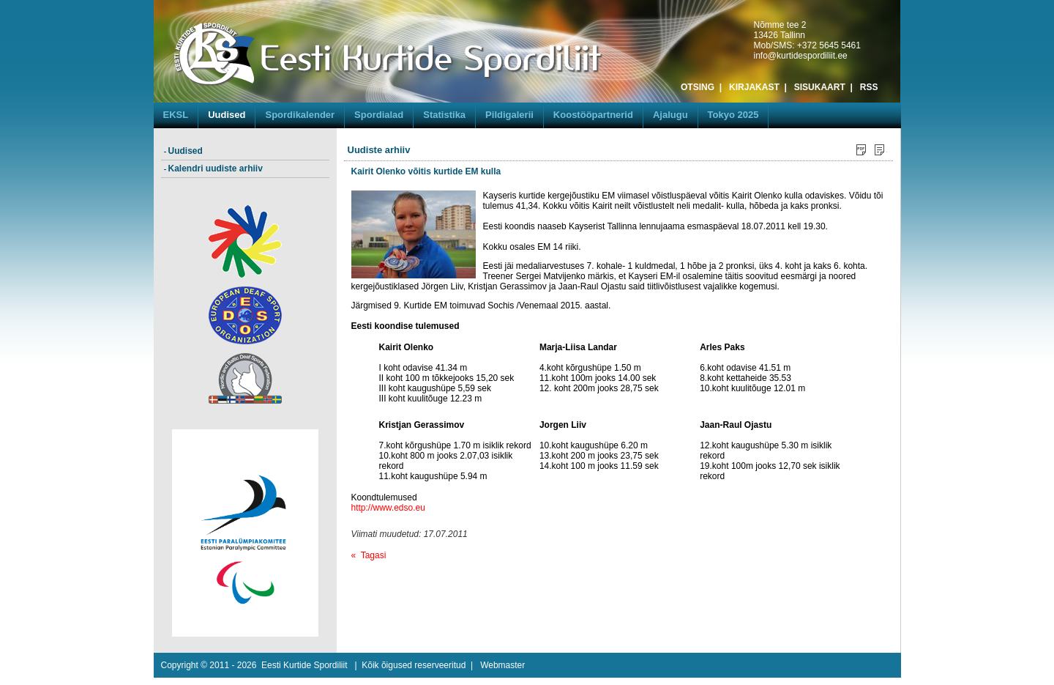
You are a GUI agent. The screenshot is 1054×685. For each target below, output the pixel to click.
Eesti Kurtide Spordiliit (304, 665)
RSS (869, 87)
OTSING (697, 87)
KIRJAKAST (754, 87)
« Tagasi (368, 555)
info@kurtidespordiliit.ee (801, 56)
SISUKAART (819, 87)
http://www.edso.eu (388, 508)
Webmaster (502, 665)
